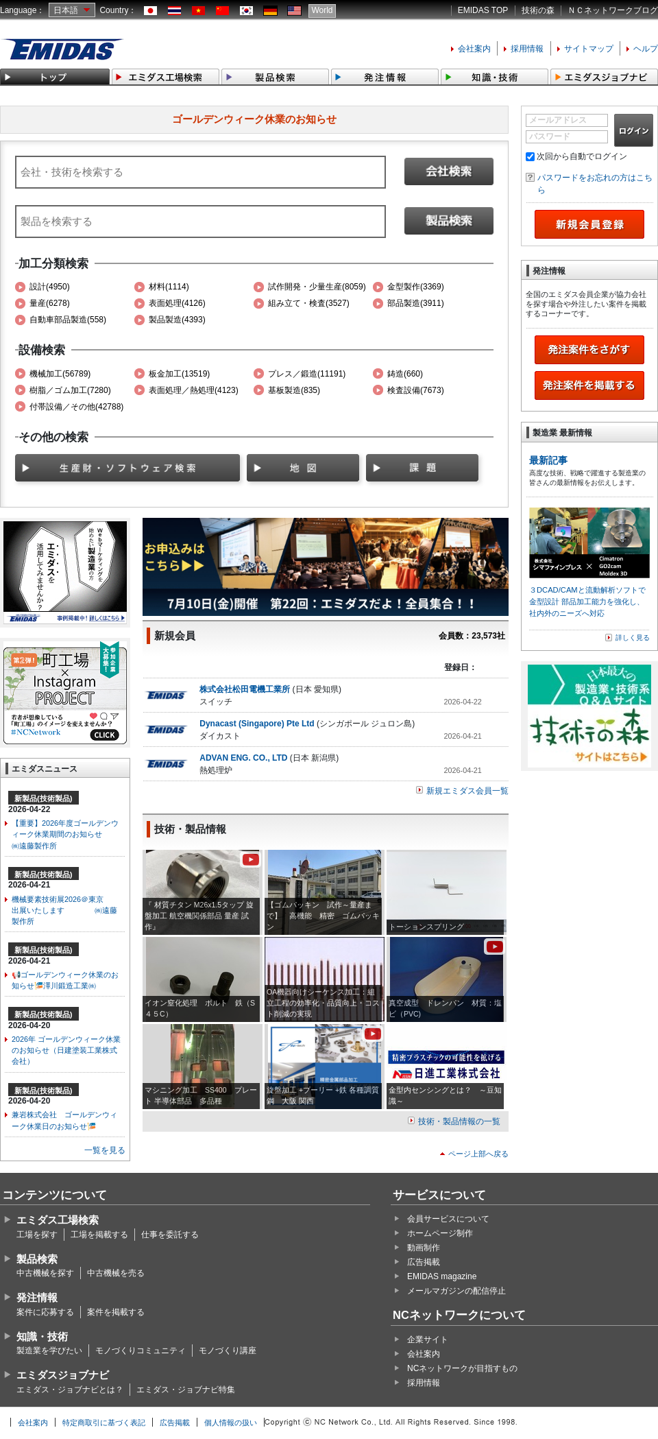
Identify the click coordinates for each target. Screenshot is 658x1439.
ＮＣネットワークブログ (613, 10)
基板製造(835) (294, 390)
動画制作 (423, 1247)
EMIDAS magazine (441, 1276)
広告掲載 (423, 1262)
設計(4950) (49, 287)
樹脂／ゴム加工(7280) (70, 390)
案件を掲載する (116, 1312)
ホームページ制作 (440, 1233)
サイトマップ (588, 48)
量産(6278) (49, 303)
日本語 (65, 10)
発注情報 (37, 1297)
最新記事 (548, 460)
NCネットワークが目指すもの (462, 1368)
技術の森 (538, 10)
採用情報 (527, 48)
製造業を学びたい (49, 1350)
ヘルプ (645, 48)
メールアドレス (558, 120)
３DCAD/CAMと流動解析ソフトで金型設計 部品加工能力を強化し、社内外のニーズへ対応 (587, 601)
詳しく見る (633, 637)
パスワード (549, 136)
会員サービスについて (448, 1219)
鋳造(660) (405, 374)
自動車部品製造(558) (67, 319)
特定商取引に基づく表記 (103, 1422)
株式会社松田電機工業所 (244, 689)
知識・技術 (42, 1336)
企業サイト (427, 1339)
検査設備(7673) (415, 390)
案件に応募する (45, 1312)
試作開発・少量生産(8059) (317, 287)
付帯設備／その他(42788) (76, 407)
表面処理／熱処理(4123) (194, 390)
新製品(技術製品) (43, 798)
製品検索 (37, 1259)
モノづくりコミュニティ (140, 1350)
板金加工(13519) (179, 374)
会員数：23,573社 (472, 636)
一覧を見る (104, 1150)
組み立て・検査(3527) (309, 303)
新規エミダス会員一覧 (467, 791)
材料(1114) (169, 287)
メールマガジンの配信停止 (456, 1291)
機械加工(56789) (59, 374)
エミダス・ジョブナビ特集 (185, 1389)
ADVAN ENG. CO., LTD (244, 758)
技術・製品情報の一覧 (459, 1121)
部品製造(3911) (415, 303)
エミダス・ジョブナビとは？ (69, 1389)
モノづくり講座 (227, 1350)
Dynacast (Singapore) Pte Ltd (256, 723)
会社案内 (474, 48)
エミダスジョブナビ (62, 1375)
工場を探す (37, 1234)
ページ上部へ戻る (478, 1154)
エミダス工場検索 (57, 1220)
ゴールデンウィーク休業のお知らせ (254, 119)
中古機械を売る (116, 1273)
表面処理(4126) (177, 303)
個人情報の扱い (230, 1422)
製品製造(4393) (177, 319)
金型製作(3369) (415, 287)
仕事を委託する (170, 1234)
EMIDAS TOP (483, 10)
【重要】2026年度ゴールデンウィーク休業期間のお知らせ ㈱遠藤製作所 (68, 834)
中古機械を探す (45, 1273)
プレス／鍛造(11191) (306, 374)
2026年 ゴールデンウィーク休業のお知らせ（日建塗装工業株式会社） (66, 1050)
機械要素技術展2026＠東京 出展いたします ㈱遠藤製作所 (65, 910)
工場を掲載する (99, 1234)
